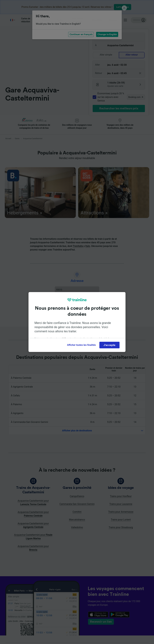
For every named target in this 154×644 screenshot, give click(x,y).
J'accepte (109, 345)
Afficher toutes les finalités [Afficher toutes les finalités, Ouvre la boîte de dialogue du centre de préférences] (81, 345)
